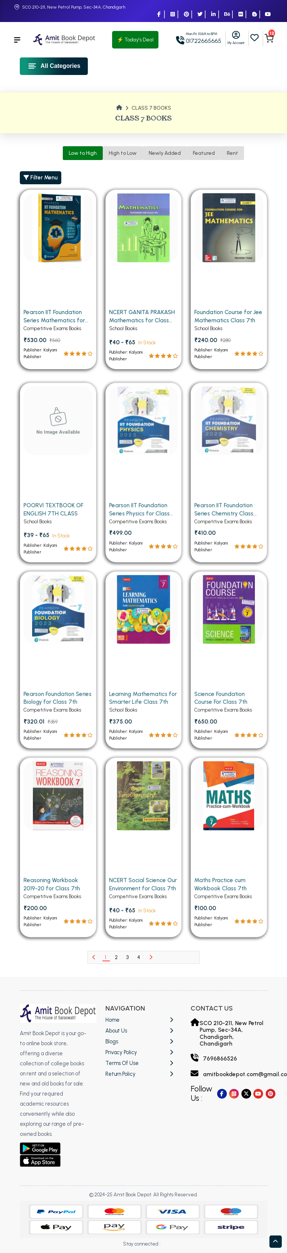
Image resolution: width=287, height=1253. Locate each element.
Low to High (83, 153)
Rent (232, 153)
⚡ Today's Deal (135, 40)
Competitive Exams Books (52, 335)
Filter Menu (41, 177)
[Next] (151, 957)
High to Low (123, 153)
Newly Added (165, 153)
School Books (123, 335)
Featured (204, 153)
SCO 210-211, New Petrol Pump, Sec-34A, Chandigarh (73, 7)
